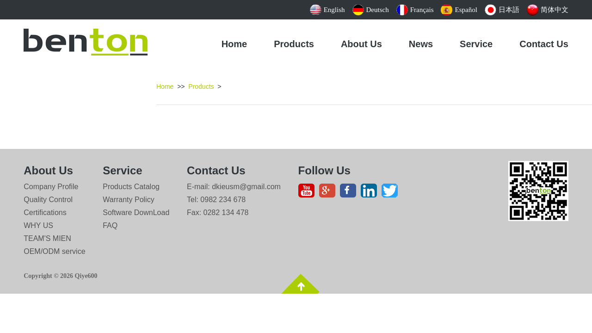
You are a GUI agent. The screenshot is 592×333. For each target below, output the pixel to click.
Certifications (45, 212)
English (327, 9)
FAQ (110, 225)
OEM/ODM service (54, 251)
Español (459, 9)
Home (234, 44)
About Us (361, 44)
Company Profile (51, 187)
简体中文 (547, 9)
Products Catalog (131, 187)
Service (476, 44)
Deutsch (370, 9)
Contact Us (543, 44)
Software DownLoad (136, 212)
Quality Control (48, 200)
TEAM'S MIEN (47, 238)
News (421, 44)
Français (415, 9)
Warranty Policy (128, 200)
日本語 (502, 9)
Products (294, 44)
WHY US (38, 225)
